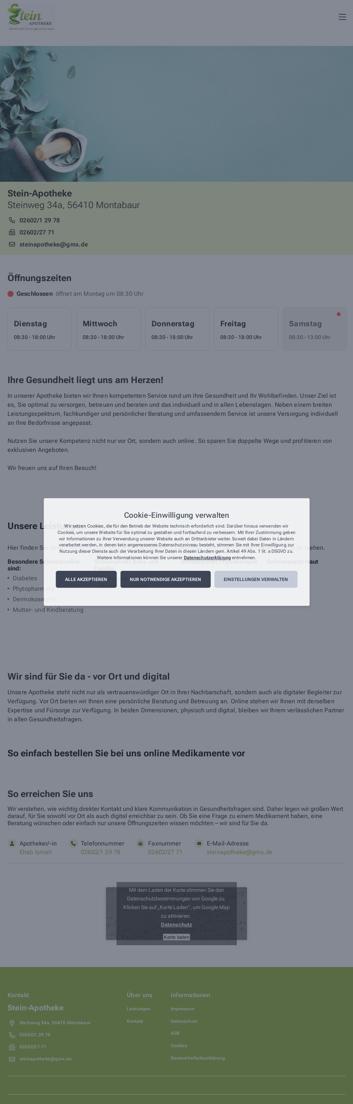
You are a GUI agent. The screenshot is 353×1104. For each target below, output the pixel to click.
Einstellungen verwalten (256, 579)
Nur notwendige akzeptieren (165, 579)
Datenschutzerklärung (207, 557)
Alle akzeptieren (86, 579)
